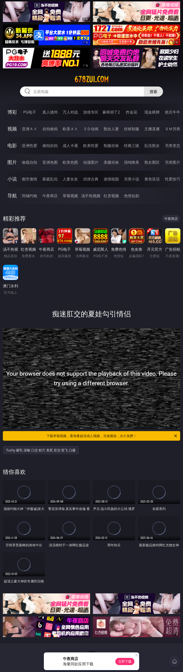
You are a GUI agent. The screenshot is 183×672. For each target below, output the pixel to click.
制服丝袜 (111, 145)
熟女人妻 (111, 128)
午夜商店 (50, 195)
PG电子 (29, 112)
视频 (12, 128)
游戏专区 (90, 112)
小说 (12, 179)
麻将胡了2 (111, 112)
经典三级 (131, 145)
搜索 (153, 91)
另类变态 (172, 145)
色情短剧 (131, 195)
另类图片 (172, 162)
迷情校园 (111, 179)
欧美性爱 (90, 145)
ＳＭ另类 (172, 128)
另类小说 (131, 179)
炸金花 (131, 112)
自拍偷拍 (50, 128)
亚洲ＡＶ (29, 128)
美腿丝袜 (111, 162)
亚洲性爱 (29, 145)
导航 (12, 195)
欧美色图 (70, 162)
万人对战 (70, 112)
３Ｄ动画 (90, 128)
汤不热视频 (90, 195)
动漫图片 (90, 162)
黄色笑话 (152, 179)
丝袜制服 (131, 128)
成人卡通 (70, 145)
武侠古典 (90, 179)
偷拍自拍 (50, 145)
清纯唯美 (131, 162)
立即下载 (125, 661)
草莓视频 (70, 195)
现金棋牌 (152, 112)
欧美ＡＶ (70, 128)
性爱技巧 (172, 179)
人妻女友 (70, 179)
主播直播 (152, 128)
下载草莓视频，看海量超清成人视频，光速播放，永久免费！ (112, 436)
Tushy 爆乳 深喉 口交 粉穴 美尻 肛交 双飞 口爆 (41, 450)
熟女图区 (152, 162)
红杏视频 (111, 195)
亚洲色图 (50, 162)
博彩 (12, 112)
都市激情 (29, 179)
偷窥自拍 (29, 162)
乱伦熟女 (152, 145)
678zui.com (91, 79)
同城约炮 (29, 195)
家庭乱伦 (50, 179)
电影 (12, 145)
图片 (12, 162)
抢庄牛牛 (172, 112)
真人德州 (50, 112)
